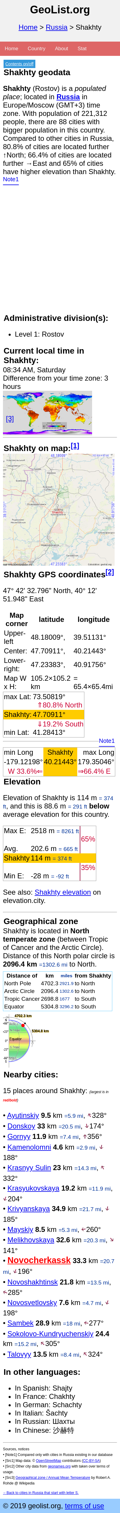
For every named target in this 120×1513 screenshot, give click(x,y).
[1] (75, 446)
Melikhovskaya (30, 1240)
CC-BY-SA (91, 1461)
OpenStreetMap (48, 1461)
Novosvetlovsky (32, 1302)
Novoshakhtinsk (32, 1282)
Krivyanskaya (28, 1209)
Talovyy (19, 1354)
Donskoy (21, 1126)
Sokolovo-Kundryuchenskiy (50, 1334)
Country (36, 48)
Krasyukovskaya (33, 1188)
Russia (56, 27)
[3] (10, 419)
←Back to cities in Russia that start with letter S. (41, 1493)
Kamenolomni (29, 1147)
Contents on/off (19, 64)
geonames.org (59, 1466)
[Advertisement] (60, 253)
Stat (82, 48)
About (61, 48)
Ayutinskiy (23, 1115)
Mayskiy (20, 1229)
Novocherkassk (39, 1260)
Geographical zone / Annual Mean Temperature (52, 1478)
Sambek (20, 1323)
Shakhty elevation (63, 892)
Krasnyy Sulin (29, 1168)
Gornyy (18, 1136)
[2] (109, 572)
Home (28, 27)
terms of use (84, 1506)
